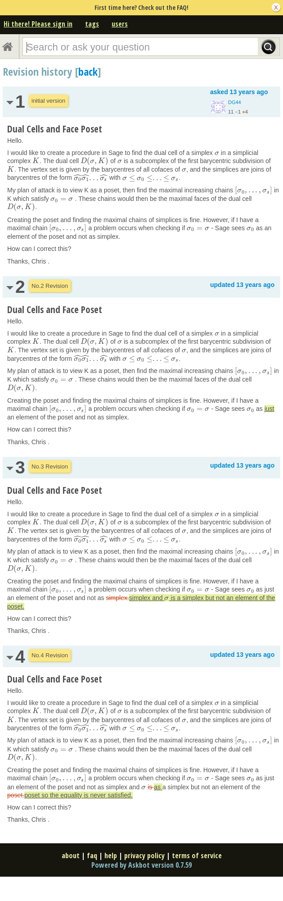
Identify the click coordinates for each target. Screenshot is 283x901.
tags (92, 24)
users (120, 24)
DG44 (234, 102)
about (71, 855)
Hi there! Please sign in (38, 24)
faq (92, 855)
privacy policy (144, 855)
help (110, 855)
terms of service (197, 855)
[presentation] (217, 152)
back (88, 71)
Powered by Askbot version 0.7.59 (141, 865)
